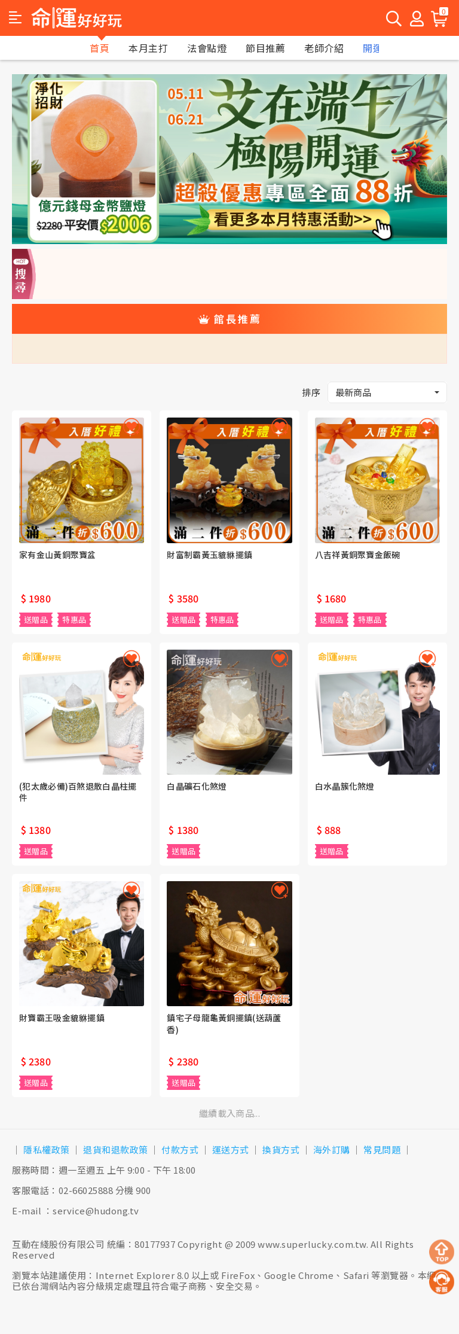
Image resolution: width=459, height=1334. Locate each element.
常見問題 (381, 1149)
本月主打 (148, 48)
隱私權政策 (46, 1149)
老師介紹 (324, 48)
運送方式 (230, 1149)
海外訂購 (331, 1149)
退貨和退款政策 (115, 1149)
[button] (15, 18)
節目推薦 (265, 48)
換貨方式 (280, 1149)
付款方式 (179, 1149)
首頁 (99, 48)
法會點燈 (207, 48)
